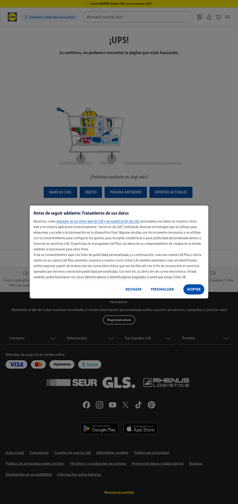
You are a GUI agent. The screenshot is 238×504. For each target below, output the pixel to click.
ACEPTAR (194, 289)
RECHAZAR (134, 289)
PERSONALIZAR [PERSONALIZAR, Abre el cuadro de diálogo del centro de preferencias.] (162, 289)
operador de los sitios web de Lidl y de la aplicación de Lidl (97, 221)
